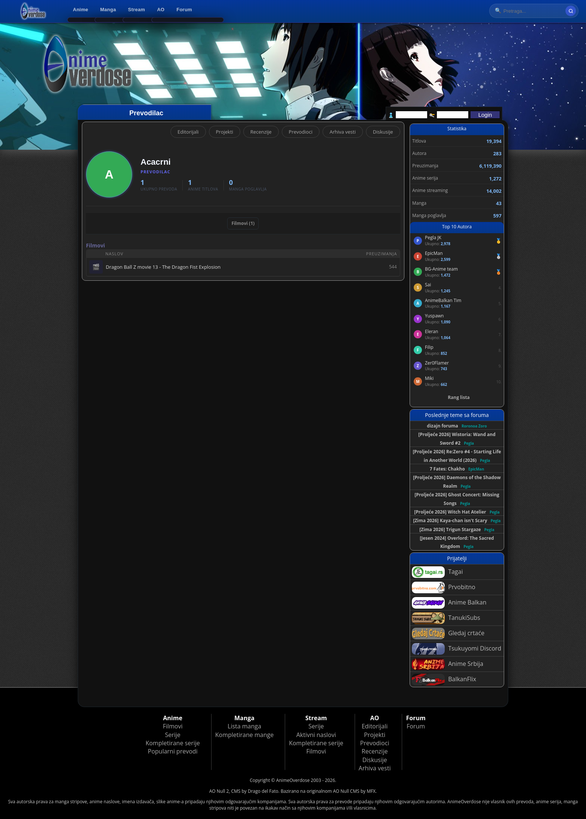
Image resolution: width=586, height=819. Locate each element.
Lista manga (244, 726)
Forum (184, 9)
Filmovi (173, 726)
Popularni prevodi (173, 751)
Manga (108, 9)
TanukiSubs (446, 618)
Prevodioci (300, 131)
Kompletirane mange (244, 735)
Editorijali (188, 131)
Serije (172, 735)
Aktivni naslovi (316, 735)
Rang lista (459, 397)
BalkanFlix (444, 679)
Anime (80, 9)
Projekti (224, 131)
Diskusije (383, 131)
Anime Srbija (447, 664)
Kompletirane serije (172, 743)
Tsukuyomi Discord (456, 649)
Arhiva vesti (343, 131)
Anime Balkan (449, 603)
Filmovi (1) (243, 223)
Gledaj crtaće (448, 633)
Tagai (437, 572)
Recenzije (261, 131)
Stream (136, 9)
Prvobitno (443, 587)
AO (160, 9)
